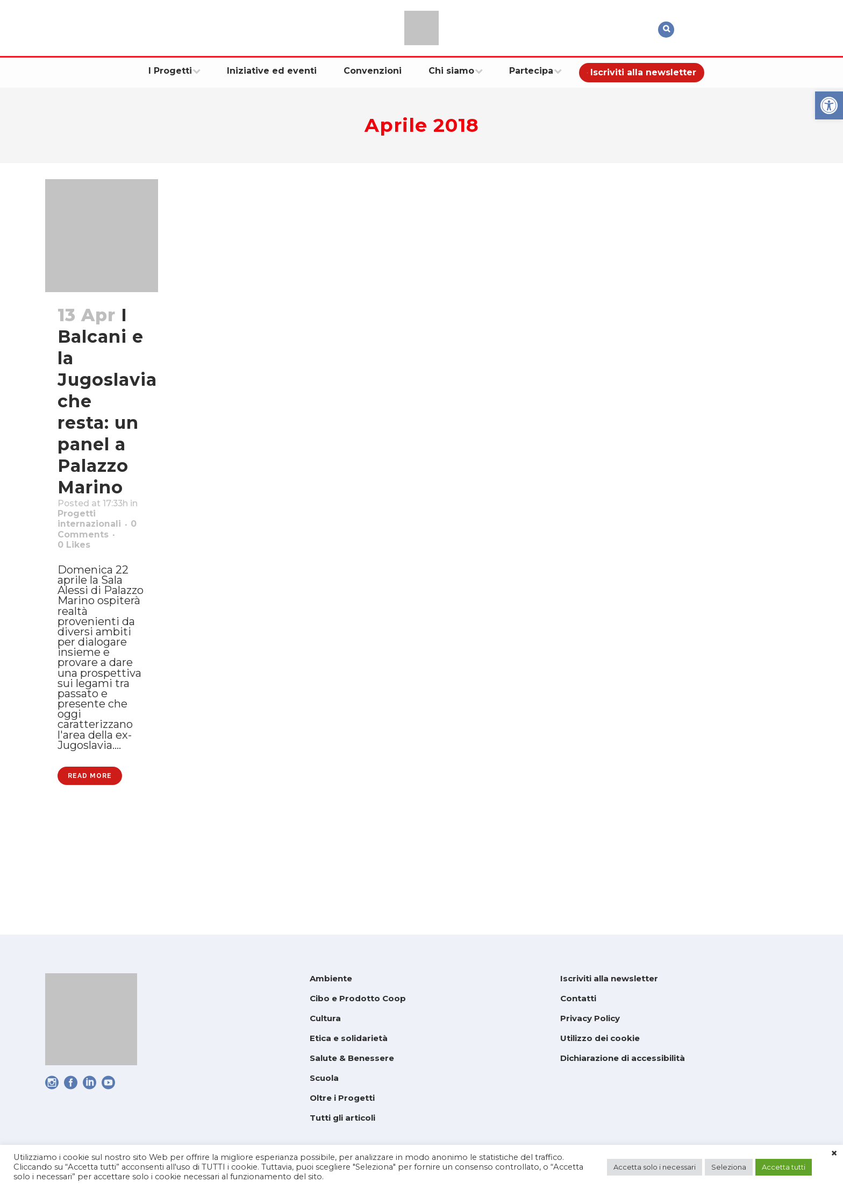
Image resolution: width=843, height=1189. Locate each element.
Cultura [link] (325, 1018)
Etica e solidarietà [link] (349, 1038)
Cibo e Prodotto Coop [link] (358, 998)
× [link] (834, 1153)
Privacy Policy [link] (590, 1018)
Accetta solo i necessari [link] (654, 1167)
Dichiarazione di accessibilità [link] (622, 1058)
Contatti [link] (578, 998)
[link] (829, 105)
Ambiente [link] (331, 978)
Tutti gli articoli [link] (342, 1118)
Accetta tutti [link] (783, 1167)
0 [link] (78, 575)
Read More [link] (90, 874)
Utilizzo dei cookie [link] (600, 1038)
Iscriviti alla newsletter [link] (609, 978)
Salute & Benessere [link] (352, 1058)
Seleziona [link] (728, 1167)
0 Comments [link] (94, 561)
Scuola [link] (324, 1078)
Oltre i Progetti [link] (342, 1098)
